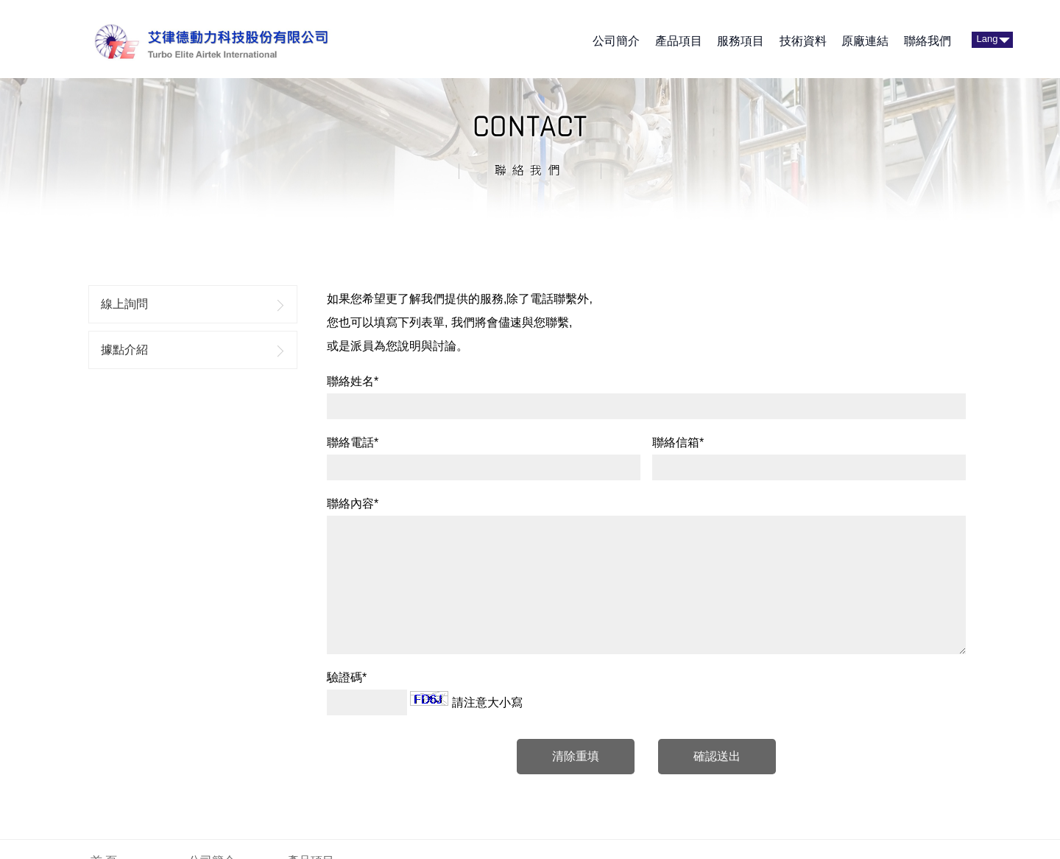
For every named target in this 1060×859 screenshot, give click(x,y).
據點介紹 (124, 349)
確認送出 (717, 756)
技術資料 (803, 41)
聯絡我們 (927, 41)
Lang (987, 38)
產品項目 (678, 41)
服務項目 (740, 41)
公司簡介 (616, 41)
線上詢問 (124, 304)
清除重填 (575, 756)
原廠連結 (864, 41)
